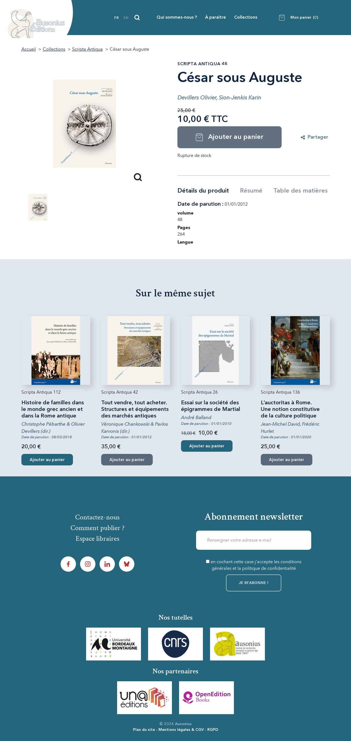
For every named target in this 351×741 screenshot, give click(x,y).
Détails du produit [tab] (203, 191)
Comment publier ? (97, 528)
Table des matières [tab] (300, 191)
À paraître (215, 17)
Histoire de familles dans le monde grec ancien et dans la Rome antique (52, 409)
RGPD (212, 730)
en (126, 18)
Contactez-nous (97, 517)
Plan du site (144, 730)
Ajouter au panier (47, 460)
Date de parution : (200, 204)
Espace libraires (97, 538)
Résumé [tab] (251, 191)
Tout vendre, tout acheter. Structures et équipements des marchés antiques (135, 409)
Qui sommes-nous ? (177, 17)
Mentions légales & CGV (181, 730)
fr (116, 18)
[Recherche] (137, 17)
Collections (245, 17)
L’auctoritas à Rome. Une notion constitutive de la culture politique (290, 409)
